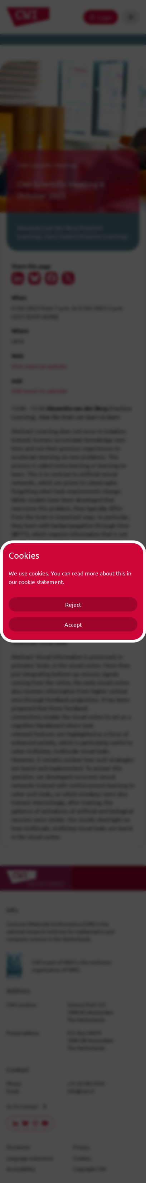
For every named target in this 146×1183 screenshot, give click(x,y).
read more (85, 573)
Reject (73, 604)
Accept (73, 624)
